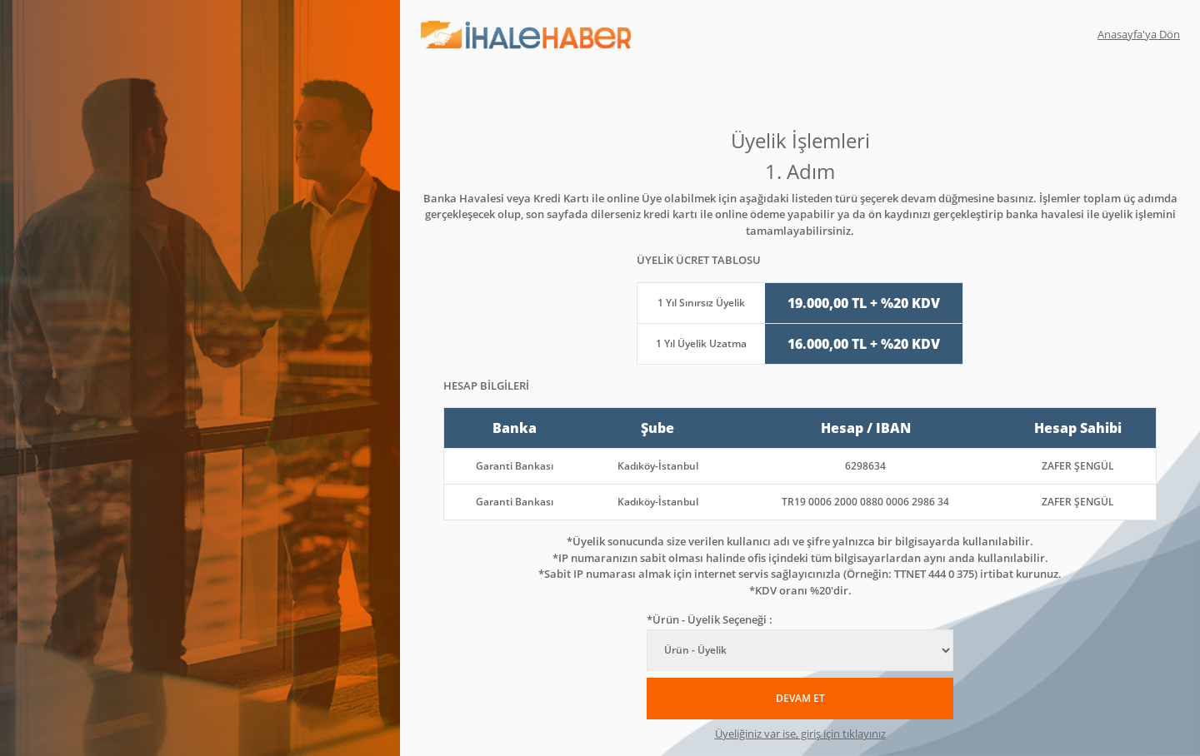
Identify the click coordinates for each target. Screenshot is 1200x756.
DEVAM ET (800, 698)
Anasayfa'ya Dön (1139, 34)
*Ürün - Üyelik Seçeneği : (709, 619)
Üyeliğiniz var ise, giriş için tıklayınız (800, 733)
